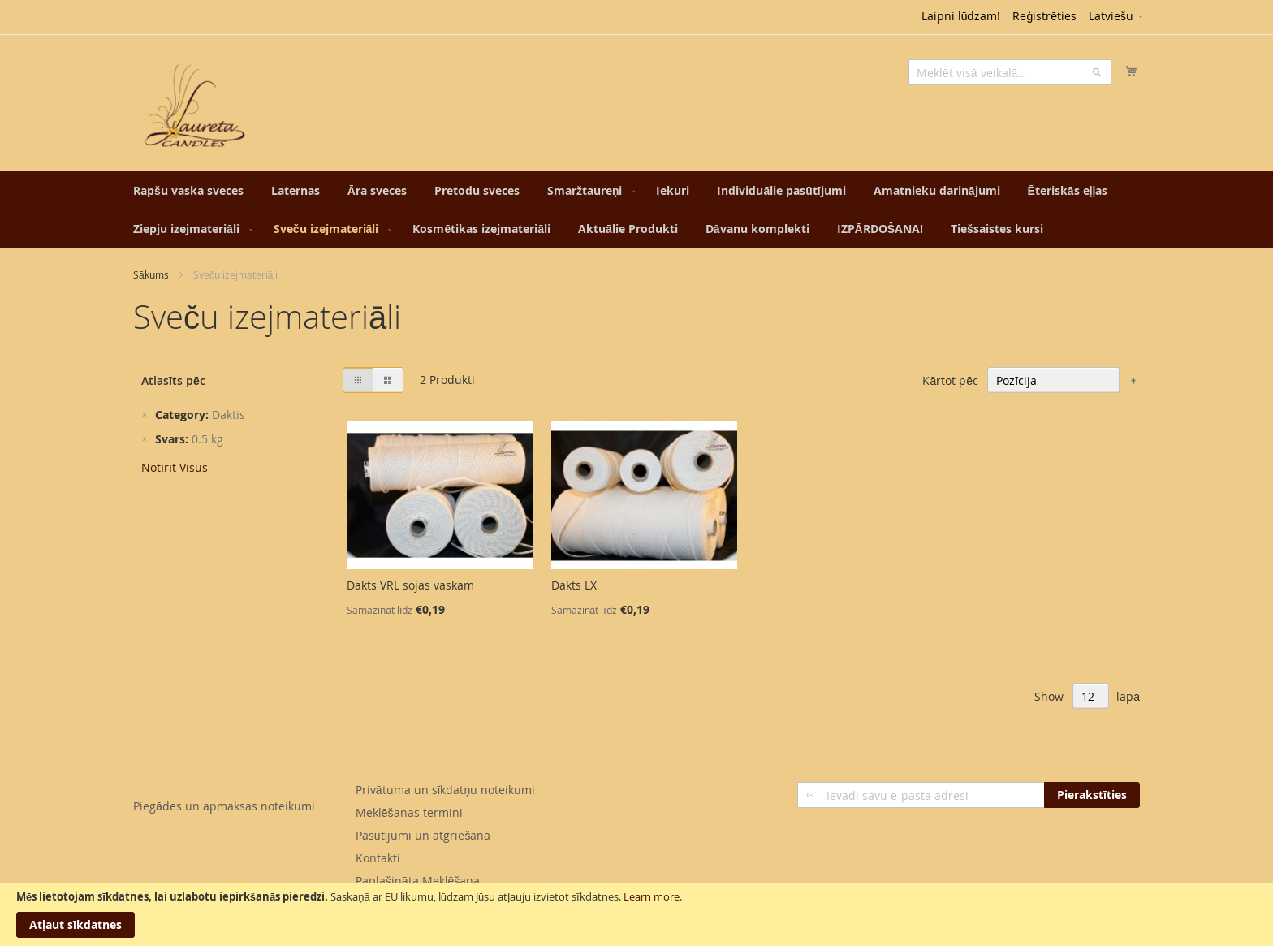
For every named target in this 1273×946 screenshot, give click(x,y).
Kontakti (378, 858)
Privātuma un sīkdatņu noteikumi (445, 789)
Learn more (652, 896)
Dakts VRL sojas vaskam (410, 585)
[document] (636, 914)
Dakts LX (574, 585)
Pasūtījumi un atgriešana (423, 835)
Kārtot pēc (950, 380)
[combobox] (1009, 72)
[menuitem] (188, 190)
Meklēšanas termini (409, 812)
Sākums (151, 274)
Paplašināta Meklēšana (418, 880)
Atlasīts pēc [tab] (173, 380)
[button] (1117, 17)
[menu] (636, 209)
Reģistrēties (1044, 16)
